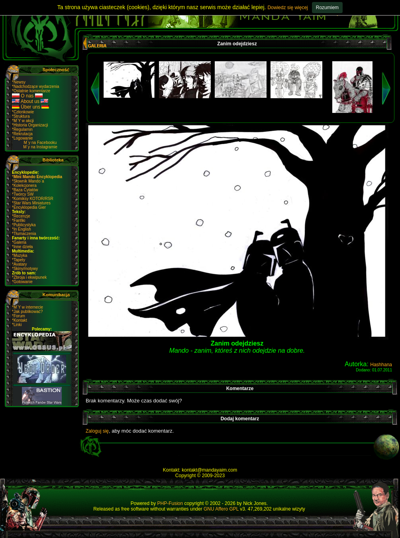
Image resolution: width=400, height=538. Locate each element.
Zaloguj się (97, 431)
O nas (27, 96)
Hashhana (381, 364)
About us (30, 101)
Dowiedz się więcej (287, 7)
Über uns (30, 107)
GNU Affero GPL (221, 509)
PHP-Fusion (170, 503)
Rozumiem (327, 7)
